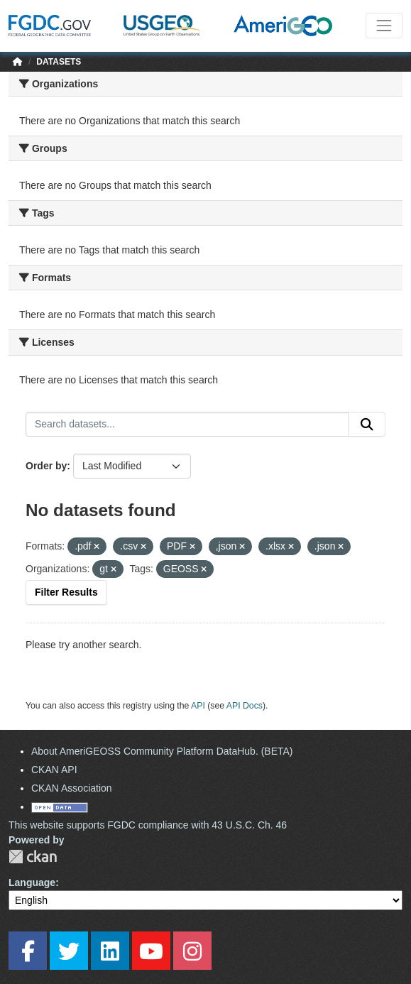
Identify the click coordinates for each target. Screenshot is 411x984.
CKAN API (54, 769)
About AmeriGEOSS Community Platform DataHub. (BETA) (162, 751)
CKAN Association (71, 788)
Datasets (58, 62)
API (198, 706)
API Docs (244, 706)
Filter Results (66, 592)
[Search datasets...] (187, 424)
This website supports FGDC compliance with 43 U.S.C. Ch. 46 (148, 825)
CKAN (33, 856)
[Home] (18, 62)
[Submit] (367, 424)
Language (32, 882)
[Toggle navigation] (384, 25)
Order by (46, 465)
